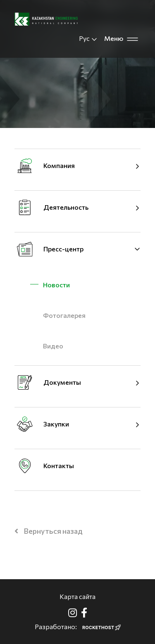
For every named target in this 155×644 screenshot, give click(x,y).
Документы (62, 382)
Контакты (58, 465)
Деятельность (65, 207)
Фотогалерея (64, 315)
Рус (88, 38)
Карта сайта (77, 596)
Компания (59, 165)
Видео (53, 346)
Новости (56, 285)
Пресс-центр (63, 249)
